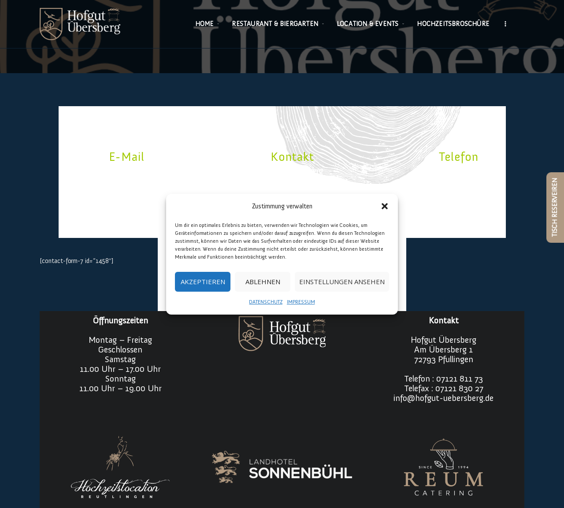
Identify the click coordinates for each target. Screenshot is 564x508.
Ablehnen (262, 281)
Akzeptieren (203, 281)
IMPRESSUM (301, 302)
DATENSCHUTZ (265, 302)
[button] (384, 206)
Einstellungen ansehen (342, 281)
